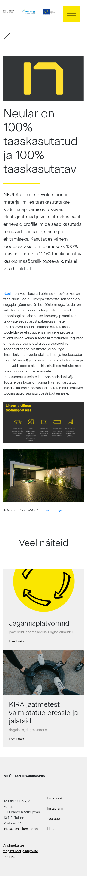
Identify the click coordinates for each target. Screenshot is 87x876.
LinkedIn (54, 829)
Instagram (55, 808)
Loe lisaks (16, 641)
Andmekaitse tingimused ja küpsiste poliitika (20, 851)
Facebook (55, 798)
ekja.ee (61, 510)
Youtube (53, 819)
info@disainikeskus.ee (20, 829)
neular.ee (47, 510)
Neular (8, 294)
